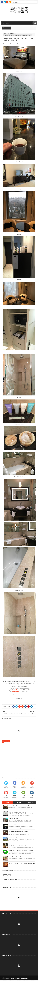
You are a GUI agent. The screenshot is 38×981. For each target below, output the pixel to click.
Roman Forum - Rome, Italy (15, 837)
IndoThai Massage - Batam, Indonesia (17, 812)
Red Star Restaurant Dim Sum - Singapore (18, 831)
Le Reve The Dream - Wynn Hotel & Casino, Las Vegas (21, 863)
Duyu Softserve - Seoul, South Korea (17, 844)
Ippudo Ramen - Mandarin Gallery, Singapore (19, 856)
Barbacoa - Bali (12, 824)
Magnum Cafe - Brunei (13, 818)
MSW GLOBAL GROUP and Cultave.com (19, 978)
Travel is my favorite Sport (17, 977)
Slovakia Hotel (11, 33)
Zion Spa (16, 689)
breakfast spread (15, 691)
